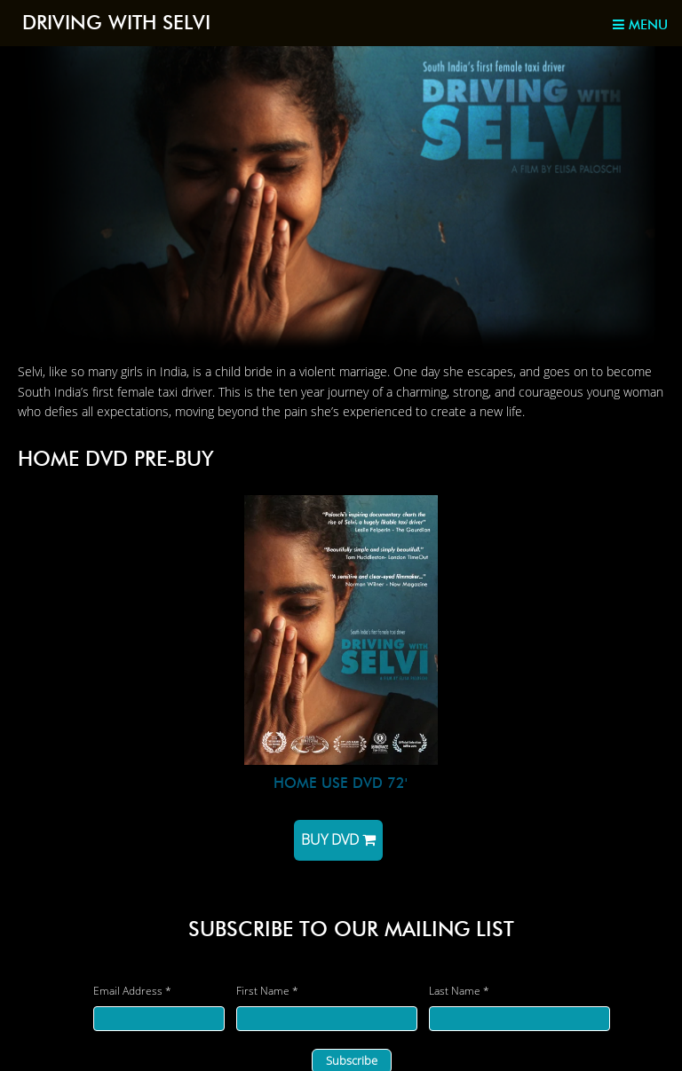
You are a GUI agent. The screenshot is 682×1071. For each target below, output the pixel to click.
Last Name (459, 991)
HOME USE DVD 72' (341, 783)
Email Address (132, 991)
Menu (640, 25)
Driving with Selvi (116, 22)
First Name (267, 991)
